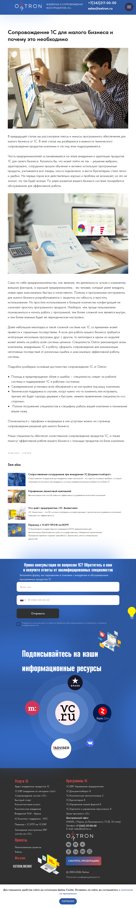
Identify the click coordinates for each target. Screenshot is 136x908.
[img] (67, 717)
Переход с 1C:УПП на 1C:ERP (31, 829)
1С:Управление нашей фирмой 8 (83, 808)
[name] (68, 591)
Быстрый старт (23, 804)
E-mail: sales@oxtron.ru (78, 833)
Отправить (38, 618)
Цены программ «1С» (78, 818)
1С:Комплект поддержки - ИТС (31, 823)
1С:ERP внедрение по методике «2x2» (35, 795)
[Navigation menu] (129, 7)
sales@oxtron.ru (100, 8)
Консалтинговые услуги (27, 808)
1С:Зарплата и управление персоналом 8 (88, 813)
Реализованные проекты (28, 851)
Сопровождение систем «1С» (31, 800)
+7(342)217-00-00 (102, 3)
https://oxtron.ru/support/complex (94, 423)
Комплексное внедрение (28, 813)
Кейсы (18, 856)
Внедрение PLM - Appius (28, 818)
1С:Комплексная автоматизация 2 (84, 800)
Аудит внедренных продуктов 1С (32, 791)
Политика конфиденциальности (83, 881)
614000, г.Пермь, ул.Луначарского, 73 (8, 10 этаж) (93, 826)
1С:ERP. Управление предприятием (85, 791)
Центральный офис (77, 822)
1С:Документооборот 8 (78, 795)
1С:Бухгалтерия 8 (75, 804)
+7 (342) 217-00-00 (86, 830)
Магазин (20, 862)
